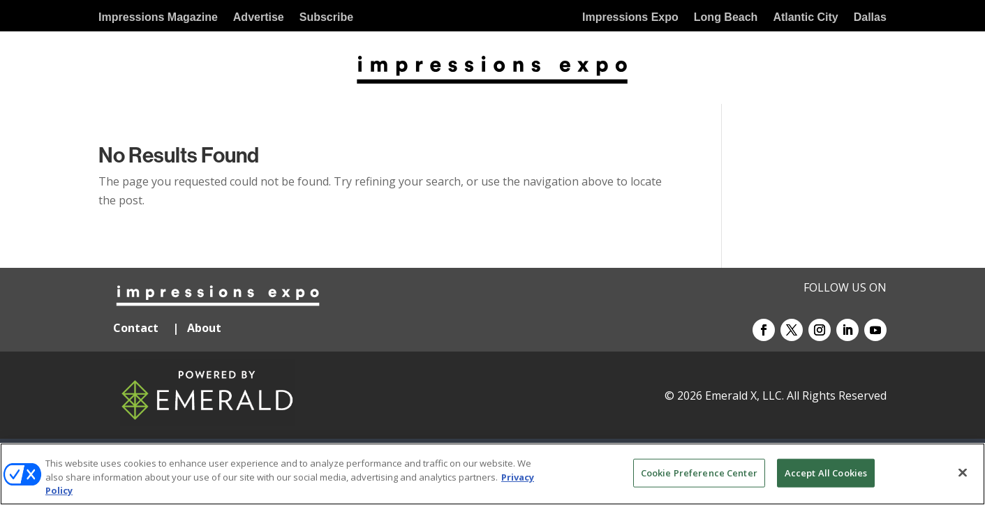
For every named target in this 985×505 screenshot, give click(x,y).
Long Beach (726, 18)
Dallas (870, 18)
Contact (135, 328)
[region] (492, 474)
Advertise (258, 18)
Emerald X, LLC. (744, 395)
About (205, 328)
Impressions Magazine (158, 18)
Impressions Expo (630, 18)
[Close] (962, 472)
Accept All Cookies (826, 472)
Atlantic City (805, 18)
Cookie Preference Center (699, 472)
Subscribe (326, 18)
